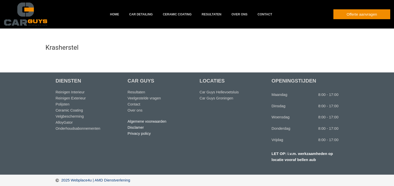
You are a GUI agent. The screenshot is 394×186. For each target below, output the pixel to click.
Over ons (239, 14)
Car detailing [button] (141, 14)
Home (114, 14)
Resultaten (211, 14)
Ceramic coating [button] (177, 14)
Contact (265, 14)
